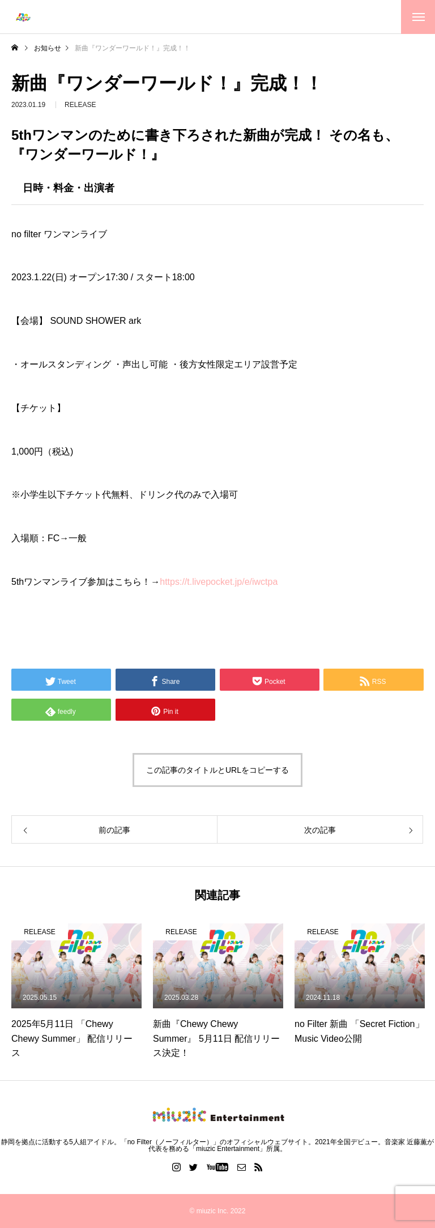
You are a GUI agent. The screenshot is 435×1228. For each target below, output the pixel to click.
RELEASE (80, 109)
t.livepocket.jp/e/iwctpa (219, 582)
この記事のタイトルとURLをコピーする (217, 770)
